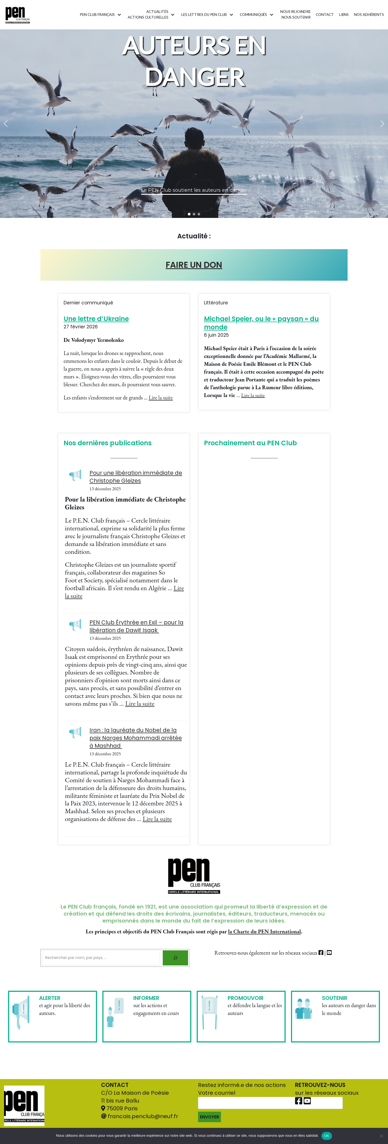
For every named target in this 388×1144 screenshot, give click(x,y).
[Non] (381, 1136)
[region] (194, 123)
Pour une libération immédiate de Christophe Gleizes (135, 477)
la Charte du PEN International (264, 931)
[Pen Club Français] (17, 15)
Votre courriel (270, 1105)
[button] (5, 123)
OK (326, 1136)
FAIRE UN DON (194, 265)
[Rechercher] (175, 957)
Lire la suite (161, 397)
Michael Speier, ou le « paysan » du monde (261, 323)
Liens (344, 14)
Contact (325, 14)
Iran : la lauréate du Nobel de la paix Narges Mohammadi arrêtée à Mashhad (135, 738)
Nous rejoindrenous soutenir (295, 14)
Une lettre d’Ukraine (96, 318)
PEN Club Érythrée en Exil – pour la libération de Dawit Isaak (136, 626)
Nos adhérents (369, 14)
